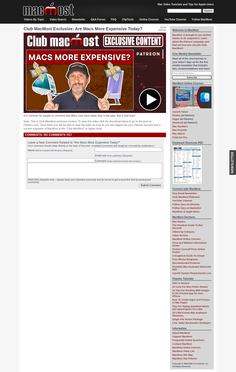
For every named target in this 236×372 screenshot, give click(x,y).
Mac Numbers (180, 126)
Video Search (58, 19)
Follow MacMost (202, 19)
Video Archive (180, 235)
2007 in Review (180, 283)
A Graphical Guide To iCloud (188, 255)
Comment (118, 161)
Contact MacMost (182, 344)
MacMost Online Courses (186, 239)
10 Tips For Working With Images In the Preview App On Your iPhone (190, 293)
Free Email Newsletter (184, 193)
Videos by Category (183, 231)
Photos (176, 115)
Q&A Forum (98, 19)
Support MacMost (182, 336)
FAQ (113, 19)
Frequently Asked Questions (188, 340)
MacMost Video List (183, 351)
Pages (175, 119)
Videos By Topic (34, 19)
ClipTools (128, 19)
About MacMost (181, 333)
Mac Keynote (179, 130)
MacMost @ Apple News (185, 211)
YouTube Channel (175, 19)
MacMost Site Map (182, 355)
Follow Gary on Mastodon (186, 208)
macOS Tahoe (180, 111)
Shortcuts (177, 122)
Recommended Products (186, 263)
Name (50, 150)
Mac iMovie (178, 133)
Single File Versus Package (187, 319)
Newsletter (78, 19)
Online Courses (149, 19)
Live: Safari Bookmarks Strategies (191, 323)
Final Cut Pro (179, 137)
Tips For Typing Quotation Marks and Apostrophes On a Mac (190, 307)
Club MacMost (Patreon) (185, 197)
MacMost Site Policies (184, 358)
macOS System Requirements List (191, 273)
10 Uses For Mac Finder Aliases (190, 286)
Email (113, 155)
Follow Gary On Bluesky (186, 204)
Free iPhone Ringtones (185, 259)
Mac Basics (178, 221)
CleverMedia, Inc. (201, 364)
